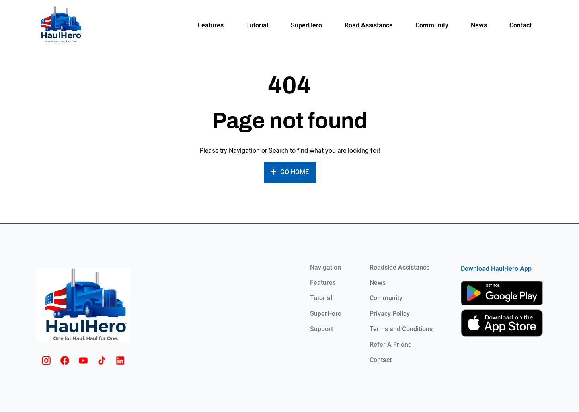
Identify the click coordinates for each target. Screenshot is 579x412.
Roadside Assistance (400, 267)
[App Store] (502, 323)
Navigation (325, 267)
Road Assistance (369, 25)
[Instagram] (46, 360)
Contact (520, 25)
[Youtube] (83, 360)
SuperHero (306, 25)
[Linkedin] (120, 360)
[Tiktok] (101, 360)
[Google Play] (502, 293)
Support (321, 329)
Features (211, 25)
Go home (294, 172)
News (479, 25)
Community (431, 25)
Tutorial (257, 25)
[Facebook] (65, 360)
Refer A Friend (391, 344)
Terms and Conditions (401, 329)
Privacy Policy (390, 313)
